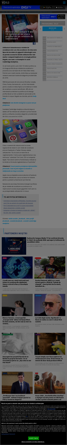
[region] (33, 423)
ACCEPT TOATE (33, 438)
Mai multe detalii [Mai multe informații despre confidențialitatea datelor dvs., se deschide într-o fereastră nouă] (51, 409)
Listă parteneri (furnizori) (8, 434)
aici (27, 416)
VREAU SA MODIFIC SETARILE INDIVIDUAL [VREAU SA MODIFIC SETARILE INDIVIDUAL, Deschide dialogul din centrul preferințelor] (32, 442)
